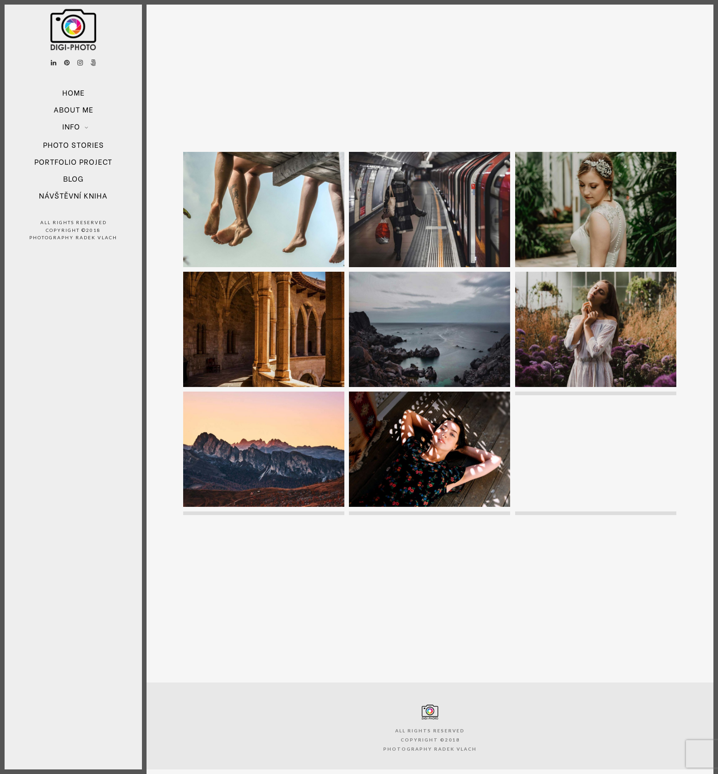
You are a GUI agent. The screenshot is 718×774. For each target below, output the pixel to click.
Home (73, 92)
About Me (73, 109)
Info (71, 126)
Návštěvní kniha (73, 195)
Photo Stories (73, 144)
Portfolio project (73, 161)
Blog (73, 178)
